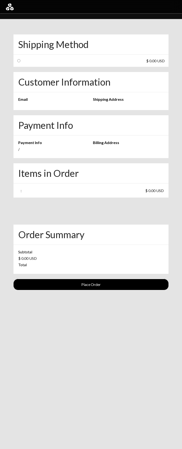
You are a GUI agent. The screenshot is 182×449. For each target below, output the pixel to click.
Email (23, 99)
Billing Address (106, 142)
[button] (173, 7)
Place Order (90, 284)
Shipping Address (108, 99)
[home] (9, 7)
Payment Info (30, 142)
